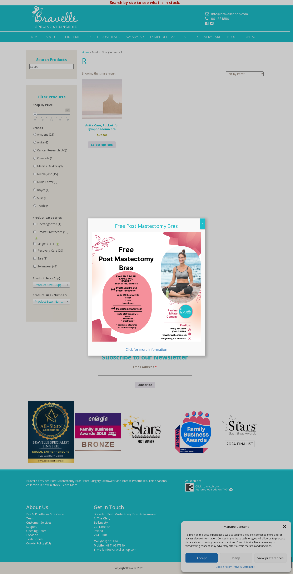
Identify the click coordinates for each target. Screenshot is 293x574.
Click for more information (146, 292)
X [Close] (202, 224)
